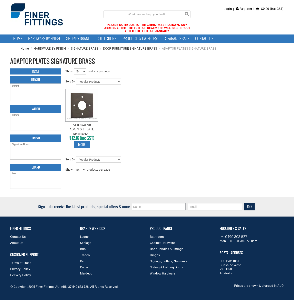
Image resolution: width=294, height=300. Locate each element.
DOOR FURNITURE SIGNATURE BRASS (130, 48)
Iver (36, 173)
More (81, 144)
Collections (107, 38)
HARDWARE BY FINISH (50, 48)
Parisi (84, 267)
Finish (36, 138)
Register (246, 8)
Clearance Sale (176, 38)
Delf (83, 261)
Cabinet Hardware (162, 243)
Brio (83, 249)
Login (228, 8)
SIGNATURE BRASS (84, 48)
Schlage (85, 243)
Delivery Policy (20, 275)
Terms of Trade (20, 263)
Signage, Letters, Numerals (168, 261)
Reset (35, 71)
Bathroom (157, 236)
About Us (16, 243)
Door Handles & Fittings (166, 249)
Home (17, 38)
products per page (98, 71)
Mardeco (86, 273)
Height (35, 79)
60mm (36, 86)
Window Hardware (162, 273)
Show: (69, 71)
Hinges (155, 255)
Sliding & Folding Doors (166, 267)
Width (36, 109)
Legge (84, 236)
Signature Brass (36, 144)
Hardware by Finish (44, 38)
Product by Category (140, 38)
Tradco (85, 255)
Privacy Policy (20, 269)
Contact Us (204, 38)
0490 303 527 (236, 236)
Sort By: (70, 81)
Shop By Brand (78, 38)
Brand (36, 167)
